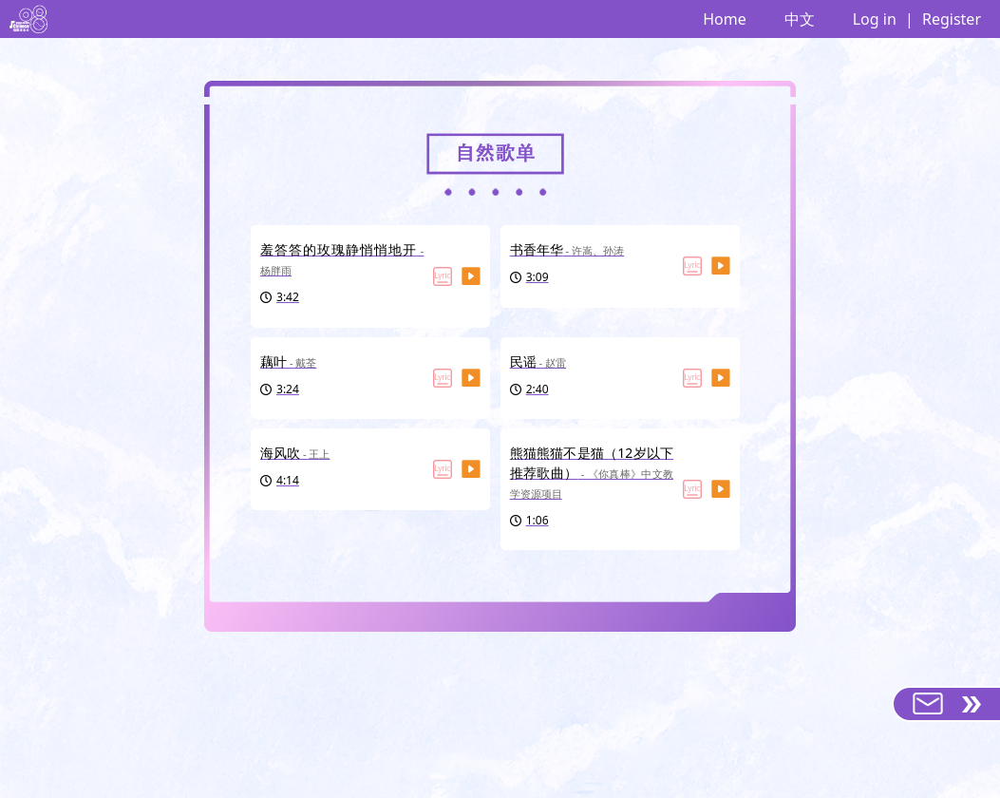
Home (724, 19)
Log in (874, 19)
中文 (799, 19)
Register (951, 19)
